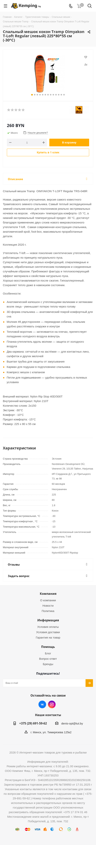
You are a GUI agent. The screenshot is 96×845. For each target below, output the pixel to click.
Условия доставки (48, 632)
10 (56, 95)
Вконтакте (42, 704)
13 (64, 95)
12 (61, 95)
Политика (48, 611)
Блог (48, 653)
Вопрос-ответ (48, 658)
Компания (48, 594)
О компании (48, 600)
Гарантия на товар (48, 637)
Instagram (52, 704)
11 (58, 95)
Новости (48, 605)
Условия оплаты (48, 626)
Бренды (48, 664)
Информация (48, 620)
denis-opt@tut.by (72, 723)
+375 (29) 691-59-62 (33, 723)
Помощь (48, 647)
